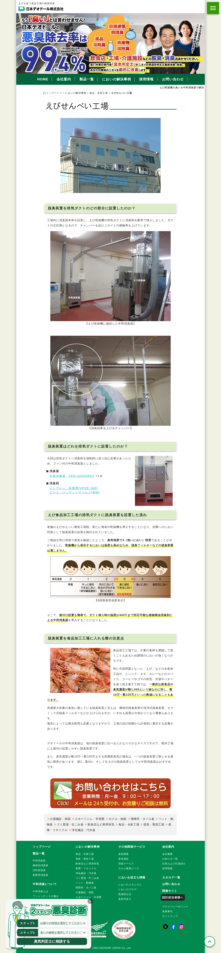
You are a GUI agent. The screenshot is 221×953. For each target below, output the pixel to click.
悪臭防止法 (124, 894)
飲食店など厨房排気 (101, 824)
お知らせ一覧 (170, 858)
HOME (42, 79)
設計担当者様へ (172, 897)
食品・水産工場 (98, 93)
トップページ (54, 93)
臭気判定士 (124, 899)
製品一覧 (86, 79)
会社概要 (167, 854)
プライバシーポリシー (175, 906)
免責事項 (167, 911)
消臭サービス (126, 863)
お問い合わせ (173, 79)
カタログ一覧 (171, 877)
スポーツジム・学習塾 (89, 818)
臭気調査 (123, 854)
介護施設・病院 (60, 818)
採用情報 (146, 79)
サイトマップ (170, 916)
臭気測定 (123, 858)
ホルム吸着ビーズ (128, 868)
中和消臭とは (40, 891)
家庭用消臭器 (40, 875)
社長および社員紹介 (174, 863)
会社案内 (64, 79)
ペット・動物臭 (85, 882)
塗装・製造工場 (153, 824)
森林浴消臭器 (40, 865)
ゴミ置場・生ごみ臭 (70, 824)
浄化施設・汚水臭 (83, 830)
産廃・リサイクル (86, 868)
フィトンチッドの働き (46, 896)
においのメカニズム (130, 884)
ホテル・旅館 (118, 818)
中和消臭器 (39, 860)
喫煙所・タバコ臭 (142, 818)
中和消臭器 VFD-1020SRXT (72, 475)
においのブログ (127, 889)
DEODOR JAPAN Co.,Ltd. (115, 948)
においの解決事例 (116, 79)
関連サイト (169, 890)
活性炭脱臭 (39, 870)
